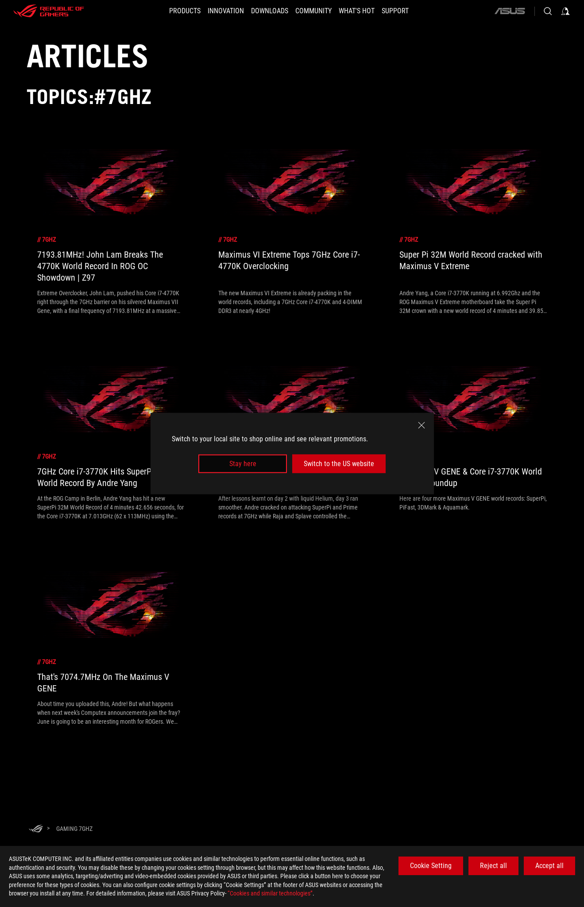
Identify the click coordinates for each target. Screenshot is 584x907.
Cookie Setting (432, 865)
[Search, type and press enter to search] (547, 11)
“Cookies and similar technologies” (271, 893)
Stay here (243, 463)
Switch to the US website (339, 463)
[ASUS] (509, 11)
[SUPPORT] (408, 11)
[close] (421, 425)
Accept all (550, 865)
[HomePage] (36, 829)
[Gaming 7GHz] (74, 828)
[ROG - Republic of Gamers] (48, 11)
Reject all (494, 865)
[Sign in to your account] (565, 11)
